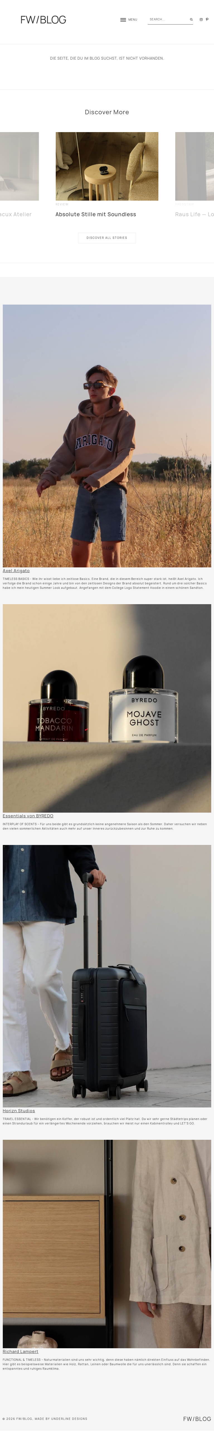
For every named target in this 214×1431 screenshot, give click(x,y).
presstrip (184, 204)
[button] (126, 19)
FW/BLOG (43, 19)
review (62, 204)
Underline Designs (69, 1419)
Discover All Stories (107, 238)
